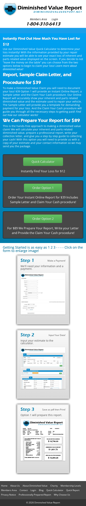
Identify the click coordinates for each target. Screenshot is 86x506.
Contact (24, 490)
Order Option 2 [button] (43, 219)
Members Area (38, 19)
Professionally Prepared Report (35, 494)
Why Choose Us (62, 494)
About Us (15, 485)
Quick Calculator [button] (43, 162)
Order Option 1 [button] (43, 188)
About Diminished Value (35, 485)
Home (4, 485)
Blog (41, 490)
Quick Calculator (54, 490)
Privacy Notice (8, 494)
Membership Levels (71, 485)
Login (55, 19)
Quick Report (72, 490)
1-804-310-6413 (43, 24)
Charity (54, 485)
